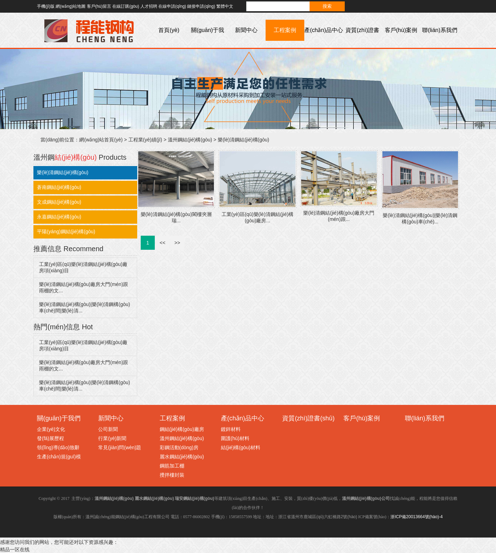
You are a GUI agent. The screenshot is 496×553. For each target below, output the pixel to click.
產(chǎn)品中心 (323, 30)
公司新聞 (108, 429)
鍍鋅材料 (231, 429)
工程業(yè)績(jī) (145, 139)
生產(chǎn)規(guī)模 (59, 456)
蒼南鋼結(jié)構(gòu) (59, 187)
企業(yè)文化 (51, 429)
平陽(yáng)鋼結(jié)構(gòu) (66, 231)
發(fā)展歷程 (50, 438)
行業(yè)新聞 (112, 438)
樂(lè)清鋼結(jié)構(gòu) (243, 139)
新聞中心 (246, 30)
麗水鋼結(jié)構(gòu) (182, 456)
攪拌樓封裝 (172, 475)
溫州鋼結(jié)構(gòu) (190, 139)
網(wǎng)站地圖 (70, 6)
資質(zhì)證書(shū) (362, 40)
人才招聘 (148, 6)
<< (162, 243)
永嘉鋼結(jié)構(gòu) (59, 217)
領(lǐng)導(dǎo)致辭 (58, 447)
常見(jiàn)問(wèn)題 (119, 447)
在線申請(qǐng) (172, 6)
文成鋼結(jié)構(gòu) (59, 202)
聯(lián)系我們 (439, 30)
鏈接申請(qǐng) (201, 6)
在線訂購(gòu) (125, 6)
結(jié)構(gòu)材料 (240, 447)
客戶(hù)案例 (401, 30)
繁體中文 (224, 6)
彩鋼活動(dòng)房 (179, 447)
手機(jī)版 (46, 6)
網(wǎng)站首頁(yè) (100, 139)
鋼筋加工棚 (172, 466)
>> (177, 243)
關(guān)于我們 (207, 40)
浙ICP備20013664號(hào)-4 (416, 516)
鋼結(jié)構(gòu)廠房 (182, 429)
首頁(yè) (168, 30)
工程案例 (285, 30)
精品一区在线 (15, 549)
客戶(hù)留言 (99, 6)
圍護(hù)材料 (235, 438)
